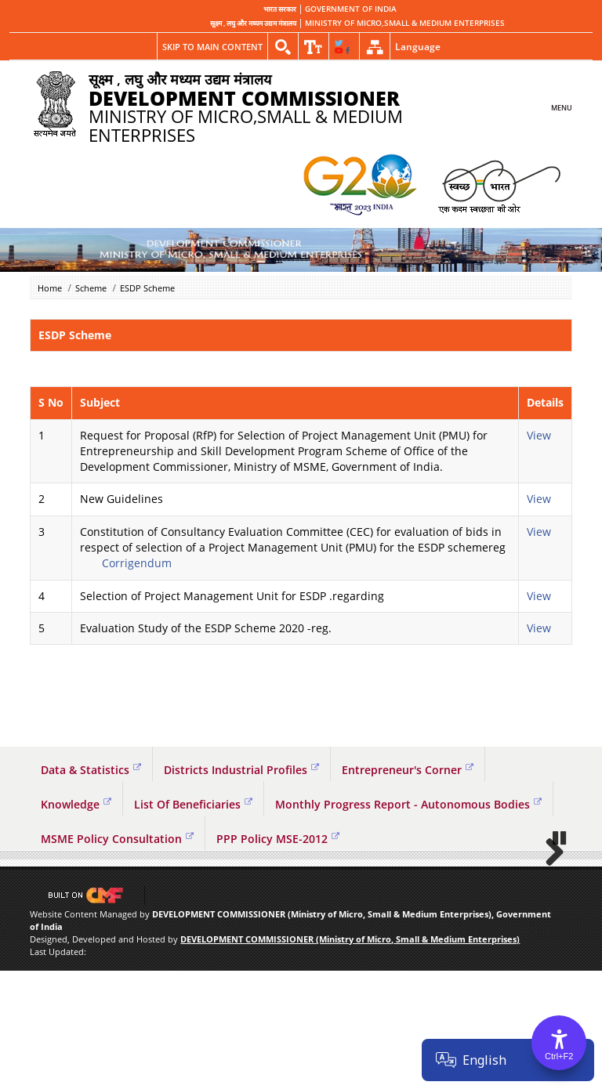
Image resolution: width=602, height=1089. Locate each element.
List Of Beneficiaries (193, 804)
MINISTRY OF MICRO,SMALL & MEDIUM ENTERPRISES (405, 23)
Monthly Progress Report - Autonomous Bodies (408, 804)
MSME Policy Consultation (117, 838)
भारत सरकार (279, 9)
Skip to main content (212, 46)
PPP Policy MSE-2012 (277, 838)
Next (548, 910)
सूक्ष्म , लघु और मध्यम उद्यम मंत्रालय (253, 23)
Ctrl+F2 (559, 1056)
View (540, 435)
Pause (560, 956)
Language (418, 46)
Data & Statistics (91, 769)
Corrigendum (137, 562)
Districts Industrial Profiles (241, 769)
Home (50, 288)
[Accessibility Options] (558, 1042)
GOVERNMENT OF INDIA (351, 9)
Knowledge (76, 804)
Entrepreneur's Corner (407, 769)
